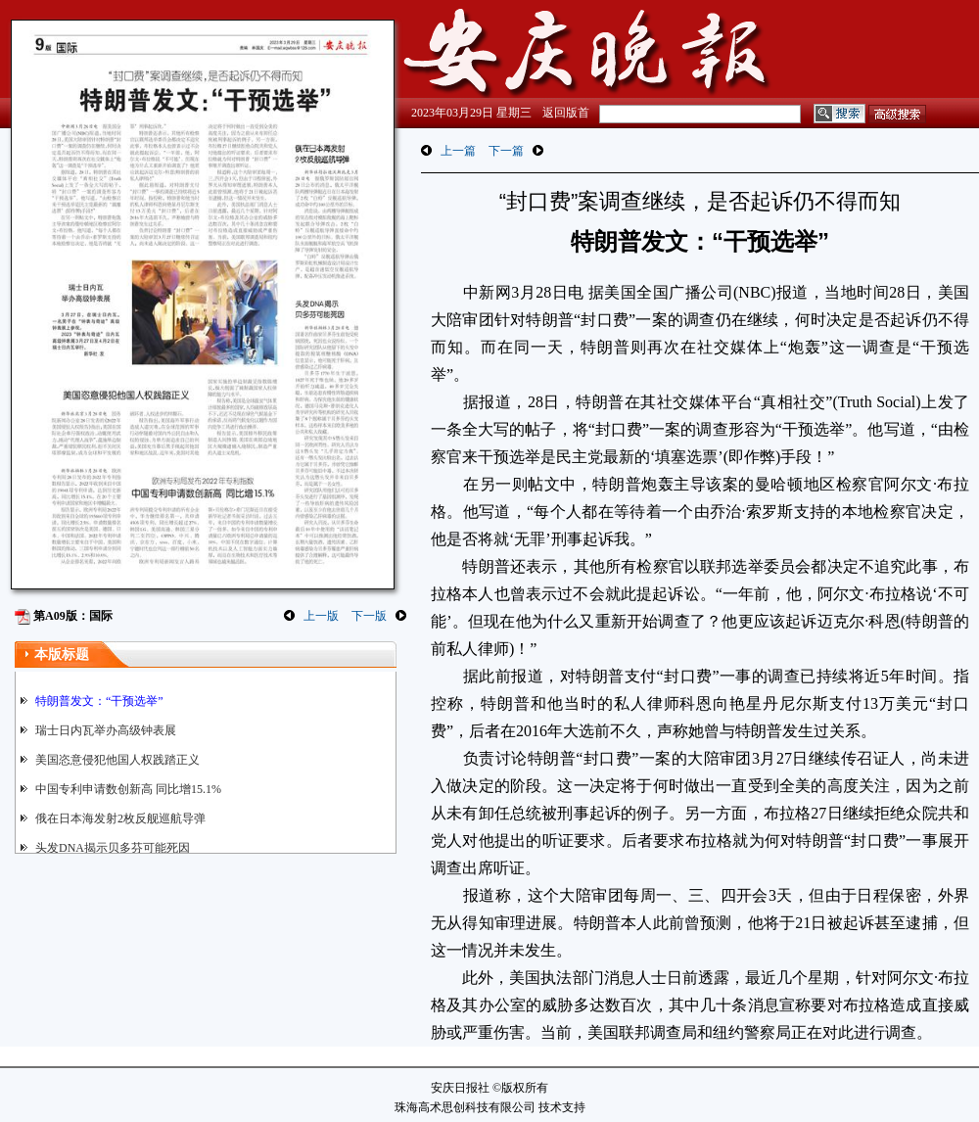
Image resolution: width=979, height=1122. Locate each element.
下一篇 (506, 151)
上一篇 (458, 151)
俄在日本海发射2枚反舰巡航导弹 (120, 818)
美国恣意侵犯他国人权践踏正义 (117, 760)
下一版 (369, 616)
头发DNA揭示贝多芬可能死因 (112, 848)
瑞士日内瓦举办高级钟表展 (105, 730)
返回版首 (565, 112)
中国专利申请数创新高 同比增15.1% (128, 789)
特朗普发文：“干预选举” (99, 701)
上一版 (321, 616)
